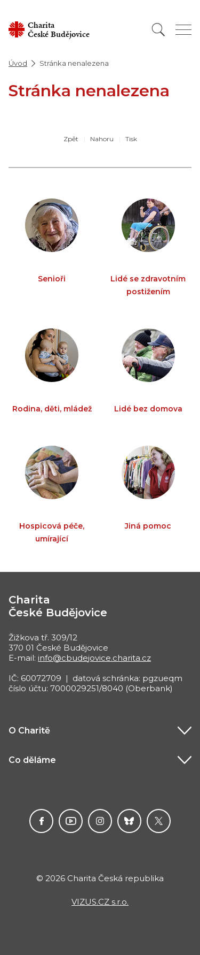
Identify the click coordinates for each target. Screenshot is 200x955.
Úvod (18, 63)
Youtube (71, 821)
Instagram (100, 821)
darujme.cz (129, 821)
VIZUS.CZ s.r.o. (100, 902)
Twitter (159, 821)
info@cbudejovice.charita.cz (94, 658)
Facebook (41, 821)
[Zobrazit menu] (183, 29)
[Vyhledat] (158, 30)
